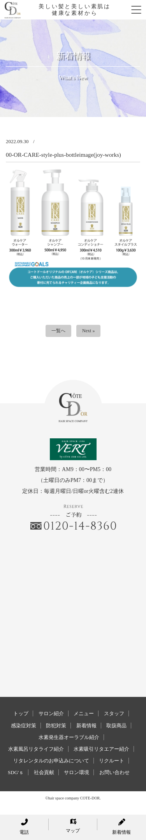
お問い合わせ (114, 772)
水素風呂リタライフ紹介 (36, 749)
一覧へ (58, 330)
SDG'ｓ (16, 772)
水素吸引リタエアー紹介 (101, 749)
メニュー (84, 713)
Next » (88, 330)
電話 (24, 827)
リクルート (111, 761)
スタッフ (114, 713)
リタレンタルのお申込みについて (51, 761)
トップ (20, 713)
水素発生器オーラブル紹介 (69, 737)
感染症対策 (23, 725)
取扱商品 (116, 725)
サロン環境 (76, 772)
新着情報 (86, 725)
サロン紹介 (51, 713)
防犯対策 (56, 725)
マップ (73, 826)
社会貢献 (44, 772)
